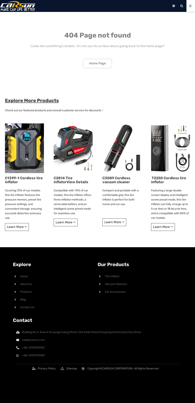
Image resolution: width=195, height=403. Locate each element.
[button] (47, 368)
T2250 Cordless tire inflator (168, 180)
